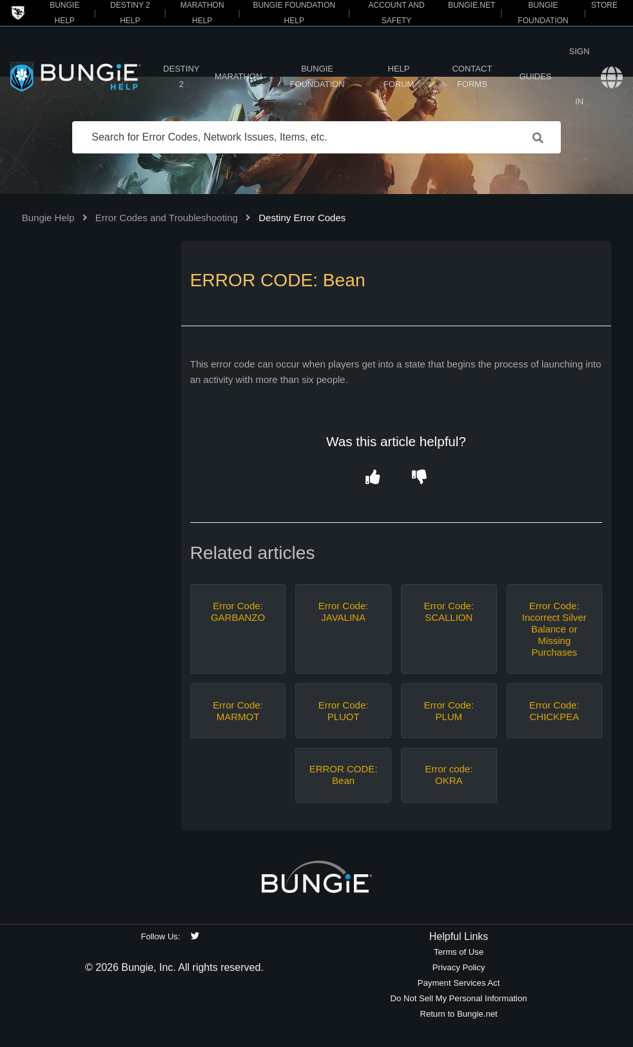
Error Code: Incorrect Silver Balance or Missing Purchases (554, 629)
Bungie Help (48, 217)
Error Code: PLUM (449, 711)
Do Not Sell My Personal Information (459, 998)
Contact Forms (472, 76)
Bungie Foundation (317, 76)
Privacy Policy (459, 967)
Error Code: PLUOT (343, 711)
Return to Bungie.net (458, 1014)
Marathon (238, 76)
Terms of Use (458, 952)
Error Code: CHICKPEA (554, 711)
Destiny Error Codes (302, 217)
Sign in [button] (579, 76)
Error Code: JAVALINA (343, 611)
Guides (536, 76)
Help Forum (399, 76)
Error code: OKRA (448, 774)
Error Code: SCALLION (449, 611)
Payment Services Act (459, 983)
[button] (372, 477)
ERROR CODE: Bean (343, 774)
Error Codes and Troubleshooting (166, 217)
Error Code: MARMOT (238, 711)
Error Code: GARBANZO (238, 611)
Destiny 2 (181, 76)
